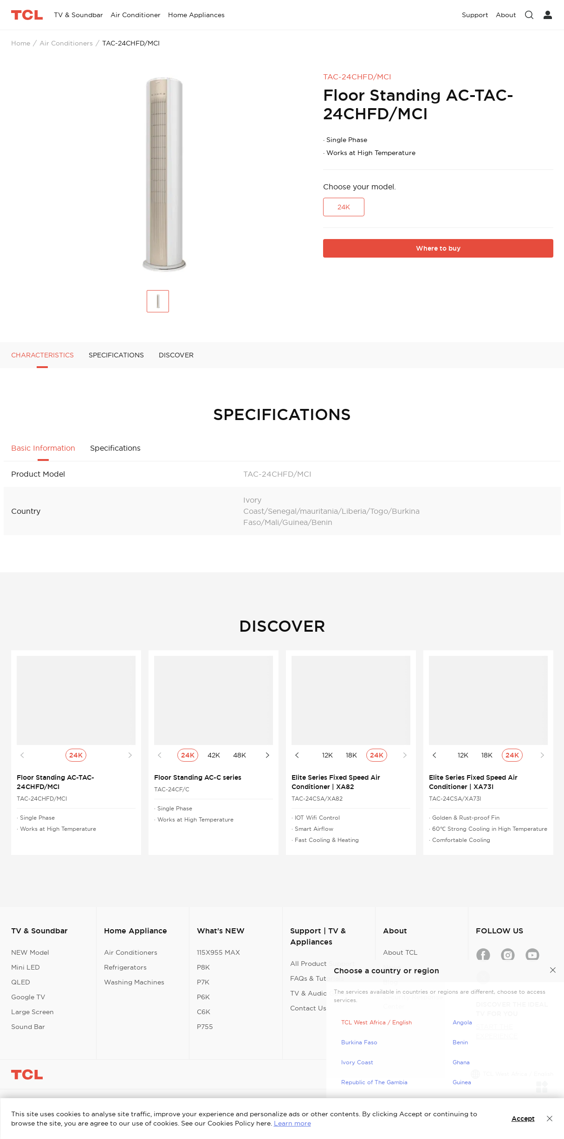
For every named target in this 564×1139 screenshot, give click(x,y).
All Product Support (322, 963)
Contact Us (308, 1008)
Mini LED (25, 967)
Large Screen (32, 1012)
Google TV (28, 997)
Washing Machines (134, 982)
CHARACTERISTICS (42, 355)
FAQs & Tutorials (317, 978)
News (392, 967)
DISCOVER (176, 355)
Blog (390, 982)
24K (343, 207)
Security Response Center (413, 1001)
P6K (203, 997)
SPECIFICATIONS (116, 355)
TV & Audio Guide (319, 993)
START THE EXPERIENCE (497, 1031)
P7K (203, 982)
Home (20, 43)
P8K (203, 967)
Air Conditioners (66, 43)
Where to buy (438, 248)
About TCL (400, 952)
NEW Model (30, 952)
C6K (203, 1012)
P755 (205, 1027)
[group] (159, 175)
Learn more (292, 1123)
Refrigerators (125, 967)
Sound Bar (28, 1027)
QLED (20, 982)
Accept (523, 1118)
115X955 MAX (218, 952)
